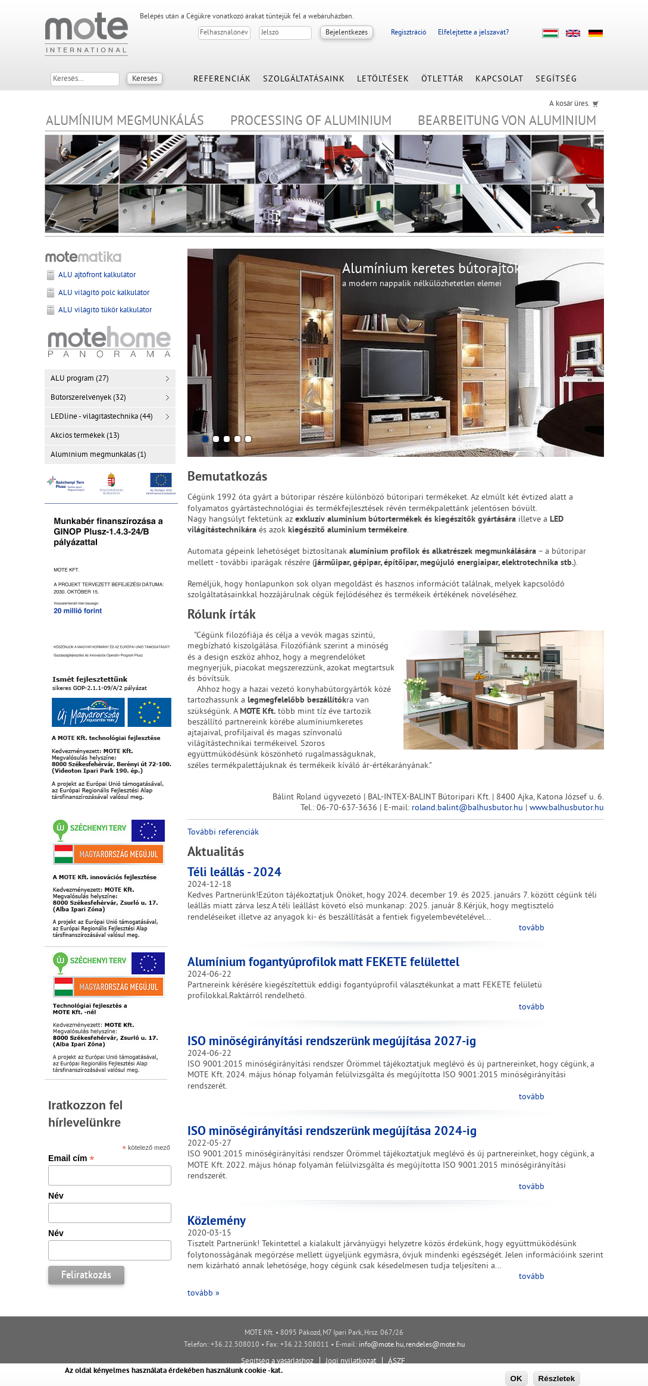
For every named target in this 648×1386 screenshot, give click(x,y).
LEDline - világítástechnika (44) (102, 417)
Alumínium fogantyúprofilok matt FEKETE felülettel (323, 963)
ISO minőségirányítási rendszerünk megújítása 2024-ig (332, 1132)
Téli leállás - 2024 (234, 873)
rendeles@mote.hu (435, 1345)
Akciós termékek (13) (85, 436)
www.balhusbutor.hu (567, 808)
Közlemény (216, 1222)
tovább (531, 928)
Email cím (71, 1158)
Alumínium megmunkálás (125, 122)
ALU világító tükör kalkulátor (105, 310)
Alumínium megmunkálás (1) (98, 455)
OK (516, 1378)
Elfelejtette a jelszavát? (473, 33)
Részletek (557, 1378)
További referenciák (223, 832)
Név (56, 1195)
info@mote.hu (381, 1345)
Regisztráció (408, 33)
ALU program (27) (80, 379)
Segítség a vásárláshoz (277, 1361)
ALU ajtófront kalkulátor (97, 275)
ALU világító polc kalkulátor (103, 293)
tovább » (203, 1293)
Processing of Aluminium (311, 122)
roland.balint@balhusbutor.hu (467, 808)
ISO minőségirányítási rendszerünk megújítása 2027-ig (331, 1042)
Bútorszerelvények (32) (88, 398)
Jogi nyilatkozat (350, 1361)
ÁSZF (396, 1361)
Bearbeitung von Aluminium (507, 122)
